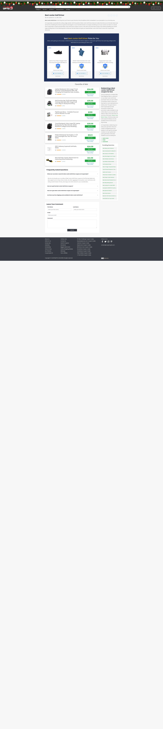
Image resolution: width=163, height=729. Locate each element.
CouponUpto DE (49, 253)
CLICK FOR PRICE (58, 73)
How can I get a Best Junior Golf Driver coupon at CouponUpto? (63, 190)
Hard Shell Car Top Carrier (108, 198)
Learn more (106, 138)
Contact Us (63, 241)
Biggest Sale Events (65, 247)
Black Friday (104, 117)
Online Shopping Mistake (67, 249)
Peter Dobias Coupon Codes (84, 253)
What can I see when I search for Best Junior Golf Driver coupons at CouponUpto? (67, 174)
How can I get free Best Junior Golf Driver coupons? (60, 186)
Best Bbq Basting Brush (108, 182)
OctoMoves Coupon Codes (84, 251)
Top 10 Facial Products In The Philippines (111, 169)
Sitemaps (63, 251)
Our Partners (48, 251)
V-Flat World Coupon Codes (84, 255)
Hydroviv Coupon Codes (83, 243)
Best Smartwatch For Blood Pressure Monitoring (113, 151)
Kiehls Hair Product (107, 172)
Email (48, 212)
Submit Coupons (65, 243)
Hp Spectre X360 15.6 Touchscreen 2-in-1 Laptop (113, 188)
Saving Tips (48, 243)
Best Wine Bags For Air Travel (109, 156)
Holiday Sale (64, 239)
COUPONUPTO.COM (56, 258)
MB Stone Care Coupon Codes (84, 247)
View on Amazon (90, 94)
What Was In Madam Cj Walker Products (111, 174)
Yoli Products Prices (107, 164)
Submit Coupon (156, 8)
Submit (72, 230)
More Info (90, 92)
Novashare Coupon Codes (83, 249)
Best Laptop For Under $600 (109, 185)
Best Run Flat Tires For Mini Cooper (110, 195)
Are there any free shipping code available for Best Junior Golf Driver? (65, 195)
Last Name (76, 207)
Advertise (47, 245)
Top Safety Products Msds (108, 161)
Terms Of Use (48, 249)
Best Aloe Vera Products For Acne (110, 180)
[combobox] (82, 7)
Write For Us (48, 241)
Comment (50, 218)
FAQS (104, 140)
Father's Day (115, 115)
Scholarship (48, 247)
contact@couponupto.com (108, 245)
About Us (47, 239)
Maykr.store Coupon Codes (84, 245)
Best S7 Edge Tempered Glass (109, 166)
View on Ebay (90, 95)
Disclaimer (63, 245)
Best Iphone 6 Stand (107, 190)
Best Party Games (107, 193)
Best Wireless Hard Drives (108, 159)
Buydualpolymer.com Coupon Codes (86, 241)
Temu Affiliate (64, 253)
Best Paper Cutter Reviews (108, 177)
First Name (50, 207)
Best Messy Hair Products (108, 148)
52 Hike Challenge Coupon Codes (85, 239)
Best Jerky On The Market (108, 153)
